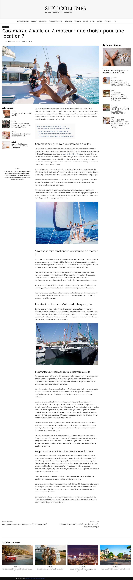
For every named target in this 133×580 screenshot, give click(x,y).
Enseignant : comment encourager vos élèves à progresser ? (24, 524)
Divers (14, 121)
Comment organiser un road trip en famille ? (50, 570)
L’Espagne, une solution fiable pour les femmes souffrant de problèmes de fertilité (120, 110)
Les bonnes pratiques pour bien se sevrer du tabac (116, 71)
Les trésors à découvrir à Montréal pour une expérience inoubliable (83, 570)
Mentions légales (40, 578)
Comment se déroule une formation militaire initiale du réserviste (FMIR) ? (21, 125)
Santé (14, 110)
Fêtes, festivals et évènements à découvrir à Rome (115, 570)
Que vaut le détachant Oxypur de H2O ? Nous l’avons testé (20, 146)
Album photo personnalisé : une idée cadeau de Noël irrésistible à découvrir (120, 80)
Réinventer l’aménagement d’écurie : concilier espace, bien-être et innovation (120, 90)
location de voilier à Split (71, 154)
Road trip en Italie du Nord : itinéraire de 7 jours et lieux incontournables (120, 100)
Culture (114, 77)
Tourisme (5, 27)
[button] (115, 21)
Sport (113, 86)
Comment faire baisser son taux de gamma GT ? (21, 135)
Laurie (10, 41)
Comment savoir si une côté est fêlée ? (21, 114)
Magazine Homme (30, 578)
